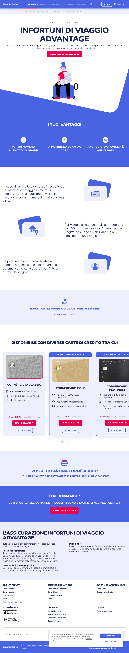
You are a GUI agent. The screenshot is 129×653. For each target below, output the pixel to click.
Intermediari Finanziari (74, 4)
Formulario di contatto (105, 611)
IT (124, 4)
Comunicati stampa (55, 621)
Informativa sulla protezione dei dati (102, 648)
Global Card (101, 589)
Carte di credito (9, 589)
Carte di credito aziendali (57, 589)
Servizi (52, 22)
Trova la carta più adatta (64, 54)
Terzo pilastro (57, 12)
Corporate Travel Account (58, 595)
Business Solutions (50, 4)
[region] (86, 639)
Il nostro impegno (54, 611)
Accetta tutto (110, 636)
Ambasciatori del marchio (57, 614)
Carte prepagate (9, 592)
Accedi (106, 4)
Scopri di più (24, 430)
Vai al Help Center (64, 510)
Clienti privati (31, 4)
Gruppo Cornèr (25, 634)
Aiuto (117, 4)
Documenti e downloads (57, 618)
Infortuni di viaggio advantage (68, 22)
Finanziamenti (8, 595)
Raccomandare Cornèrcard (13, 602)
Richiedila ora (24, 423)
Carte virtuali (52, 592)
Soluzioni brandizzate (105, 592)
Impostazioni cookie (110, 641)
